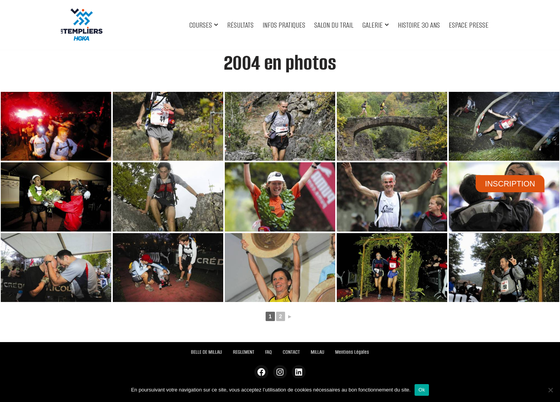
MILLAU (317, 352)
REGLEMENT (243, 352)
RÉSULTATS (240, 25)
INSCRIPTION (510, 183)
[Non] (550, 390)
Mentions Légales (352, 352)
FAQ (268, 352)
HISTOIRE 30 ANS (419, 25)
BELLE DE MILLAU (206, 352)
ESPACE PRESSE (468, 25)
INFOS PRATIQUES (283, 25)
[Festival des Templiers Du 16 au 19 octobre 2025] (81, 25)
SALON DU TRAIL (334, 25)
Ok (421, 390)
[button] (216, 25)
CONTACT (291, 352)
